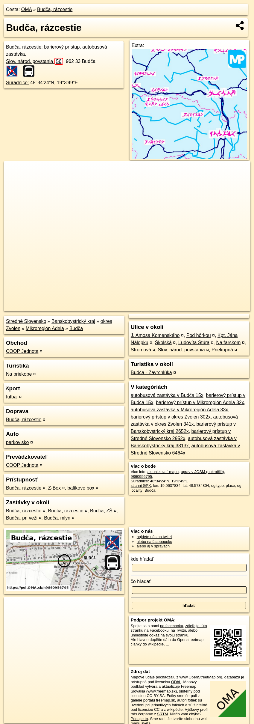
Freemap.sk (178, 306)
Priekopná (222, 349)
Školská (163, 342)
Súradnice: (17, 82)
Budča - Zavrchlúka (151, 372)
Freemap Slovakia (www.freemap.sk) (163, 688)
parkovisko (17, 442)
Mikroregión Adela (45, 328)
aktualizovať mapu (163, 471)
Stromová (141, 349)
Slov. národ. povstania (34, 61)
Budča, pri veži (21, 517)
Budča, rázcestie (54, 9)
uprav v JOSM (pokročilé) (202, 471)
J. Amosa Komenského (155, 335)
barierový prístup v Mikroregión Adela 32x (200, 402)
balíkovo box (80, 487)
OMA (26, 9)
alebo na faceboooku (154, 541)
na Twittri (178, 630)
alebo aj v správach (153, 546)
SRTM (162, 714)
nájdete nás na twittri (154, 537)
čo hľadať (141, 581)
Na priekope (19, 374)
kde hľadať (142, 559)
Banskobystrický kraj (73, 321)
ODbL (176, 682)
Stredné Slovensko (26, 321)
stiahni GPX (141, 485)
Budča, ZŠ (101, 510)
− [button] (14, 180)
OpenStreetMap (147, 306)
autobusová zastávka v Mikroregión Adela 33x (179, 409)
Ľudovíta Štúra (193, 342)
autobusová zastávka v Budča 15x (167, 395)
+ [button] (14, 171)
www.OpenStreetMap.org (201, 677)
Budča (76, 328)
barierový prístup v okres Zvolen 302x (171, 416)
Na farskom (228, 342)
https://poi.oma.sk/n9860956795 (223, 306)
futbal (12, 396)
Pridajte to (139, 719)
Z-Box (54, 487)
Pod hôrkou (198, 335)
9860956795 (141, 476)
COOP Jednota (22, 351)
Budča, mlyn (57, 517)
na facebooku (171, 626)
